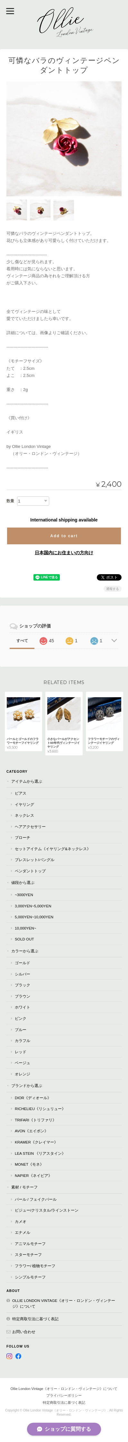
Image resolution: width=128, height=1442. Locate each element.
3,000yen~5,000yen (33, 906)
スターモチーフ (28, 1254)
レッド (20, 1052)
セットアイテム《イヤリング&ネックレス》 (53, 849)
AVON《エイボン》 (31, 1131)
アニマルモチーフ (30, 1244)
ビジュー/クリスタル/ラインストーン (47, 1210)
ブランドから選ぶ (26, 1085)
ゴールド (22, 963)
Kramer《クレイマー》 (36, 1142)
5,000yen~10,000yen (34, 917)
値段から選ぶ (22, 882)
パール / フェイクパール (36, 1199)
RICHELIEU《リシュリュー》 (40, 1109)
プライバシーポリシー (64, 1395)
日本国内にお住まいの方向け (64, 552)
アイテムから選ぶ (26, 781)
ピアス (20, 793)
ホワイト (22, 1007)
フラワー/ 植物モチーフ (35, 1266)
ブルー (20, 1030)
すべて (22, 640)
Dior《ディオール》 (33, 1098)
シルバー (22, 974)
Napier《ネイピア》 (33, 1175)
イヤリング (24, 804)
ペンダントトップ (30, 871)
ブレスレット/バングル (34, 860)
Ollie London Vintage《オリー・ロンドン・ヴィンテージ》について (63, 1303)
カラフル (22, 1040)
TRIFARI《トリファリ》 (35, 1120)
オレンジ (22, 1074)
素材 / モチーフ (24, 1187)
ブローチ (22, 837)
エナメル (22, 1232)
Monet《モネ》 (29, 1164)
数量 (10, 501)
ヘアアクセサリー (30, 826)
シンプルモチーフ (30, 1277)
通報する (112, 589)
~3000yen (24, 895)
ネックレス (24, 815)
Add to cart (64, 536)
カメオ (20, 1221)
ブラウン (22, 996)
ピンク (20, 1018)
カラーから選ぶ (24, 951)
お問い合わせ (23, 1332)
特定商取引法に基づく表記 (35, 1319)
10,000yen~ (25, 928)
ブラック (22, 985)
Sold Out (24, 939)
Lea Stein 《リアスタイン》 (40, 1153)
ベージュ (22, 1063)
